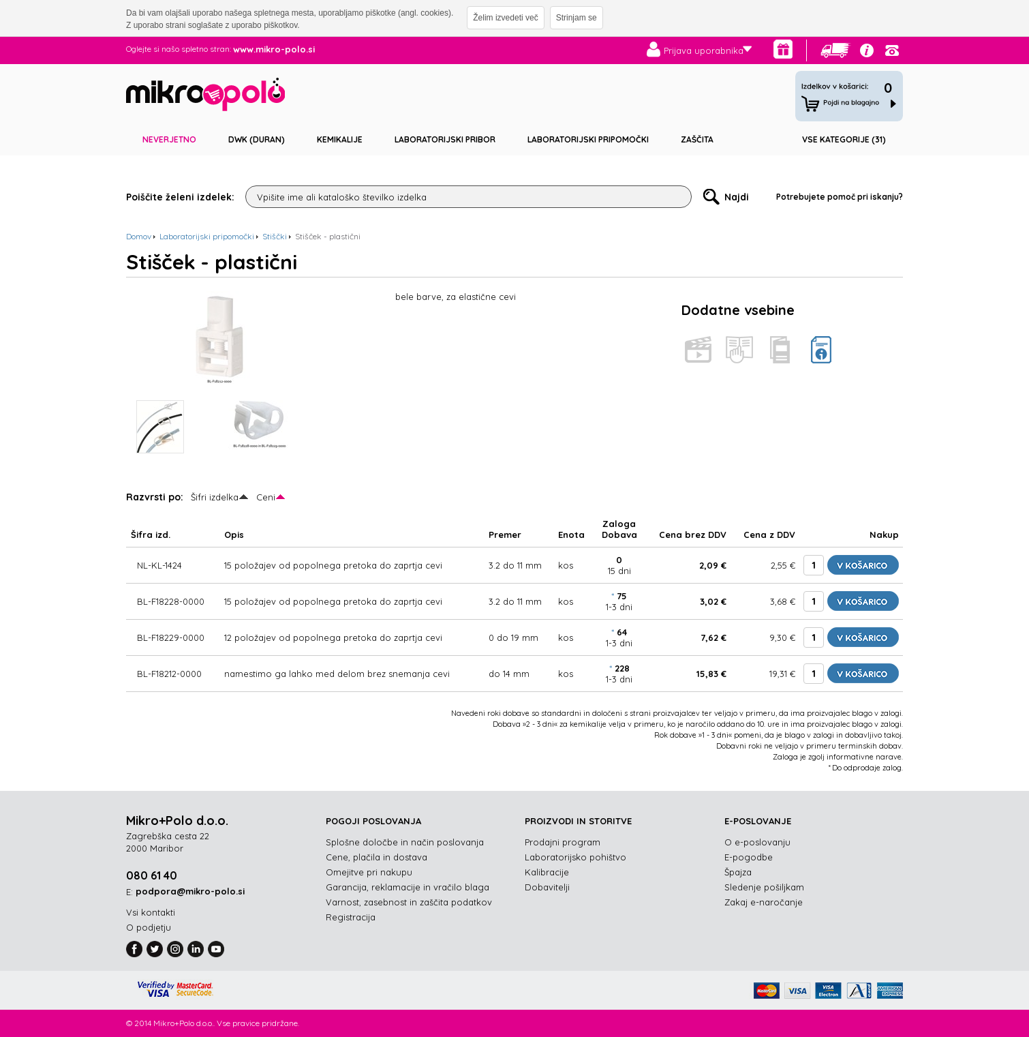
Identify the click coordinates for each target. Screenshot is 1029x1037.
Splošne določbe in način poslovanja (405, 842)
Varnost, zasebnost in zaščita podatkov (409, 902)
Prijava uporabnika (703, 50)
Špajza (738, 872)
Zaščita (697, 139)
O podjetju (148, 927)
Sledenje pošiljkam (764, 887)
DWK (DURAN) (256, 139)
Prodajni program (562, 842)
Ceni (265, 497)
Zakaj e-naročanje (763, 902)
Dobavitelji (547, 887)
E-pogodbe (748, 857)
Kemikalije (340, 139)
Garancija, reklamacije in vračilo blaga (407, 887)
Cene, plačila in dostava (376, 857)
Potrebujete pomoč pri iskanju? (839, 197)
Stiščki (274, 236)
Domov (138, 236)
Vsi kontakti (150, 912)
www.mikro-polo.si (274, 49)
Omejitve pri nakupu (369, 872)
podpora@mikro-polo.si (190, 891)
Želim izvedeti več (505, 17)
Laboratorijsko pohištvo (575, 857)
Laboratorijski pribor (445, 139)
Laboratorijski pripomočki (588, 139)
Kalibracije (547, 872)
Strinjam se (576, 17)
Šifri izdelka (215, 497)
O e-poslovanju (757, 842)
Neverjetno (169, 139)
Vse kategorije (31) (844, 139)
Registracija (350, 917)
